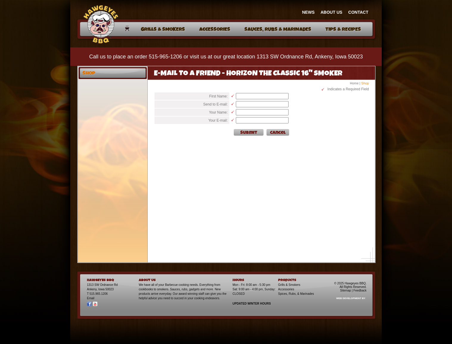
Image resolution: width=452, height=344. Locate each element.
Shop (365, 83)
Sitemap (345, 290)
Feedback (360, 290)
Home (354, 83)
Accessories (286, 289)
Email (90, 298)
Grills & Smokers (289, 284)
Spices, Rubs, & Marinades (296, 293)
